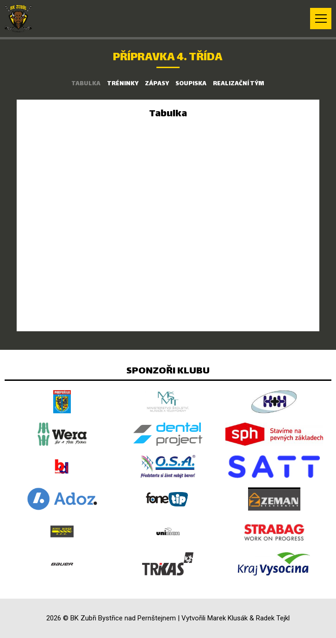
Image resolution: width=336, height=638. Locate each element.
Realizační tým (238, 83)
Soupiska (190, 83)
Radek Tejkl (273, 618)
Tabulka (85, 83)
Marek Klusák (227, 618)
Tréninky (122, 83)
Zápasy (157, 83)
